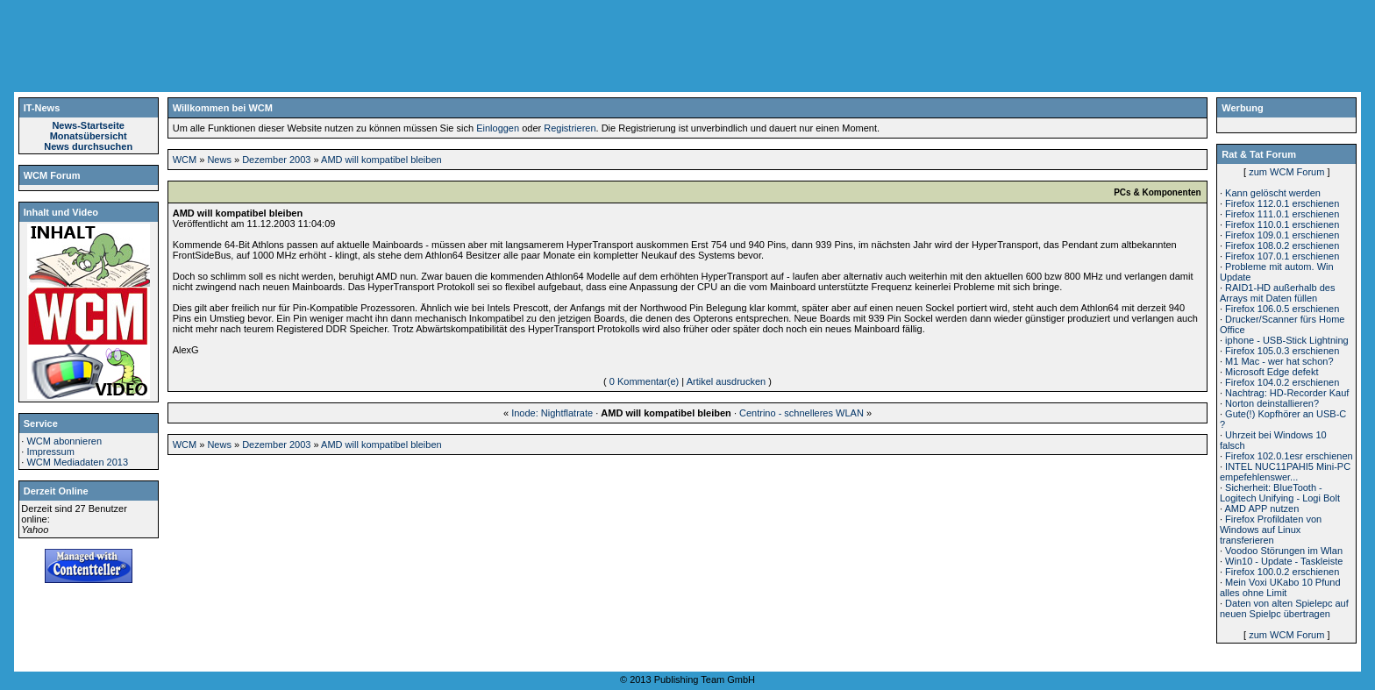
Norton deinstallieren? (1272, 403)
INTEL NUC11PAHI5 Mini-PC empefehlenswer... (1285, 471)
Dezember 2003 (276, 159)
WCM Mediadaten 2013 (77, 462)
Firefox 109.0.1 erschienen (1282, 235)
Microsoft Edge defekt (1271, 371)
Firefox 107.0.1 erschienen (1282, 256)
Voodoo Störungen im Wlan (1284, 550)
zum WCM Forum (1286, 172)
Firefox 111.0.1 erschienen (1282, 214)
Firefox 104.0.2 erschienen (1282, 382)
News (219, 159)
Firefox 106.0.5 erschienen (1282, 308)
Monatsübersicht (88, 136)
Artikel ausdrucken (726, 381)
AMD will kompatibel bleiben (381, 159)
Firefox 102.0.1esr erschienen (1289, 456)
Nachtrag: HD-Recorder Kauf (1287, 393)
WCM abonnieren (64, 441)
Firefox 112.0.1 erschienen (1282, 203)
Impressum (50, 451)
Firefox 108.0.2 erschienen (1282, 245)
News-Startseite (88, 125)
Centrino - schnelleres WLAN (801, 413)
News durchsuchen (88, 146)
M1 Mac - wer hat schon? (1279, 361)
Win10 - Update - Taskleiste (1284, 561)
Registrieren (569, 128)
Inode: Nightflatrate (552, 413)
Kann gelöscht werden (1273, 193)
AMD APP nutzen (1261, 508)
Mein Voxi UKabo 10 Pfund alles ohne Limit (1280, 587)
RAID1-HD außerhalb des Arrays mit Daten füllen (1277, 292)
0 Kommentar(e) (644, 381)
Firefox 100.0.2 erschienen (1282, 571)
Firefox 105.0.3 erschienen (1282, 350)
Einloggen (497, 128)
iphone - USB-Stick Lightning (1287, 340)
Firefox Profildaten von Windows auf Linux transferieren (1271, 529)
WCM (185, 159)
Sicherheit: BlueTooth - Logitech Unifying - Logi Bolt (1280, 492)
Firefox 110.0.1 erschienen (1282, 224)
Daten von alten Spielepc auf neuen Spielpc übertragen (1284, 608)
